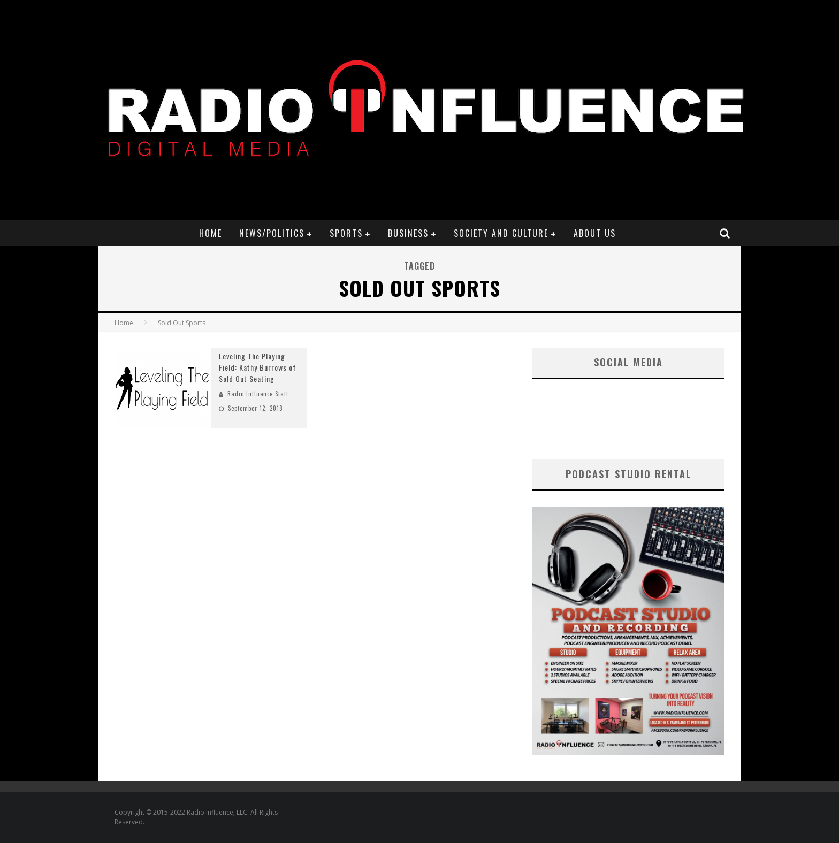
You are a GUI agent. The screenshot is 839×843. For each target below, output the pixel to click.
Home (210, 233)
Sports (346, 233)
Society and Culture (501, 233)
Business (408, 233)
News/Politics (271, 233)
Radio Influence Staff (257, 393)
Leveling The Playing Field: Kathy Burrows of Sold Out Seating (257, 367)
